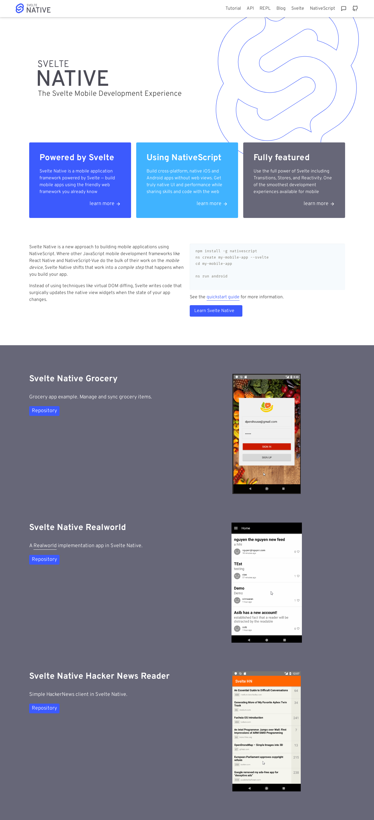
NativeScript (322, 8)
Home (39, 8)
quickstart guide (223, 297)
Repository (44, 411)
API (250, 8)
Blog (281, 8)
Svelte (297, 8)
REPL (265, 8)
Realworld (45, 546)
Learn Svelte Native (214, 311)
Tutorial (233, 8)
